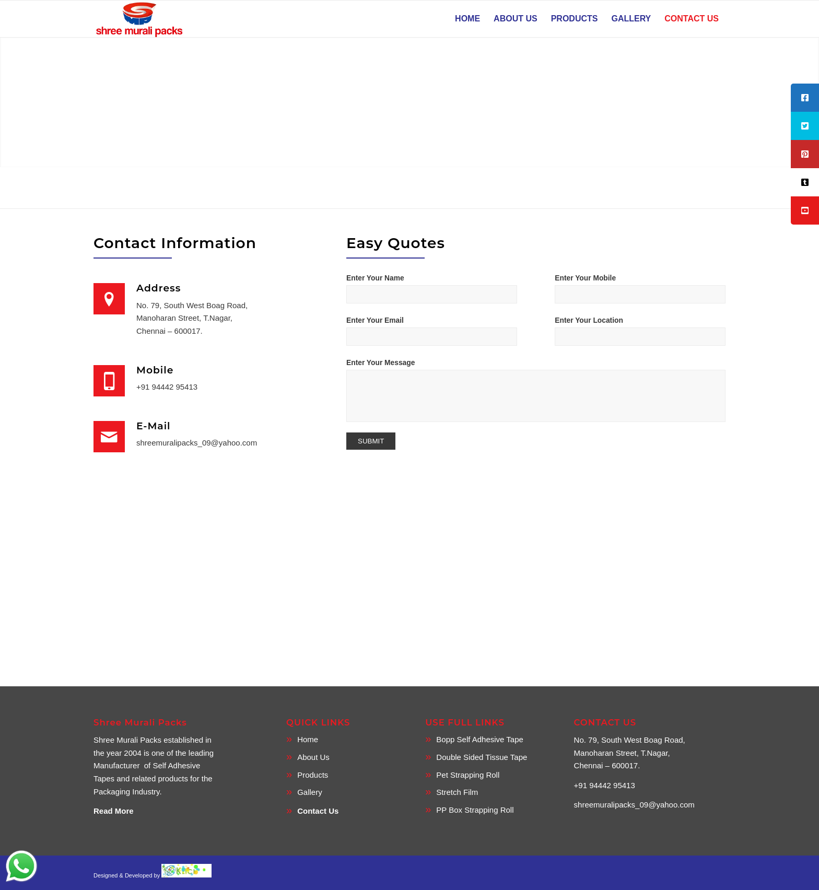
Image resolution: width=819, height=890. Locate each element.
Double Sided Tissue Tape (481, 757)
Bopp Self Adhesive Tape (479, 739)
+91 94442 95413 (166, 386)
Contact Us (317, 810)
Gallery (309, 792)
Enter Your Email (375, 320)
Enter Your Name (375, 278)
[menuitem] (467, 19)
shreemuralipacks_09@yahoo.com (196, 442)
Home (307, 739)
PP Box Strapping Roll (474, 809)
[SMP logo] (140, 19)
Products (312, 774)
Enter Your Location (589, 320)
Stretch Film (457, 792)
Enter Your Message (380, 363)
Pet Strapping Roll (467, 774)
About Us (313, 757)
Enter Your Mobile (585, 278)
